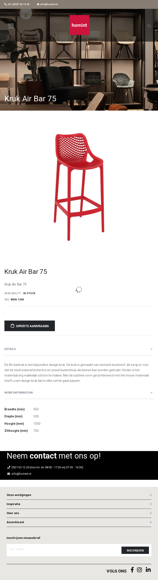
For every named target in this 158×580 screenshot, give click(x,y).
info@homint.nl (47, 4)
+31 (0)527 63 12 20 (16, 4)
